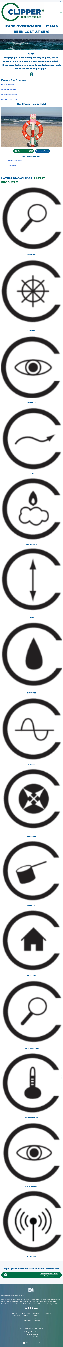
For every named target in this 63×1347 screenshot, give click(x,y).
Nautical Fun (37, 1309)
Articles (36, 1304)
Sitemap (3, 1342)
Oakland (32, 1288)
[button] (61, 1)
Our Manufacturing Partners (9, 83)
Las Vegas (12, 1292)
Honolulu (43, 1292)
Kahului (57, 1292)
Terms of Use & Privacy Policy (8, 1336)
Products (25, 1306)
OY (37, 1317)
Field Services (26, 1311)
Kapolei (52, 1292)
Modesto (3, 1290)
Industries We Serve (7, 73)
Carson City (37, 1292)
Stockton (56, 1288)
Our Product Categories (8, 78)
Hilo (48, 1292)
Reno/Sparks (5, 1292)
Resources (36, 1302)
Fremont (37, 1288)
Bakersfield (15, 1290)
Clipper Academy (38, 1306)
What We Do (12, 154)
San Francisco (25, 1288)
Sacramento (16, 1288)
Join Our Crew (16, 1304)
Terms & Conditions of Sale (7, 1338)
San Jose (43, 1288)
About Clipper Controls (15, 149)
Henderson (19, 1292)
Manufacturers (27, 1309)
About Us (14, 1302)
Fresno (9, 1290)
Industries (25, 1304)
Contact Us (48, 1302)
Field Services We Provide (9, 88)
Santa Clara (50, 1288)
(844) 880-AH (32, 1317)
